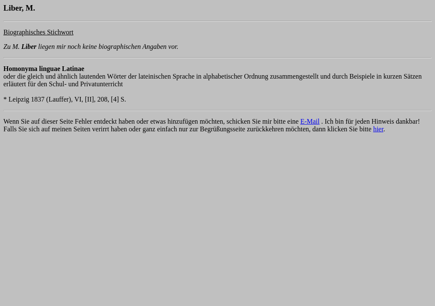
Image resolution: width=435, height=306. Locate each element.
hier (378, 129)
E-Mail (309, 121)
